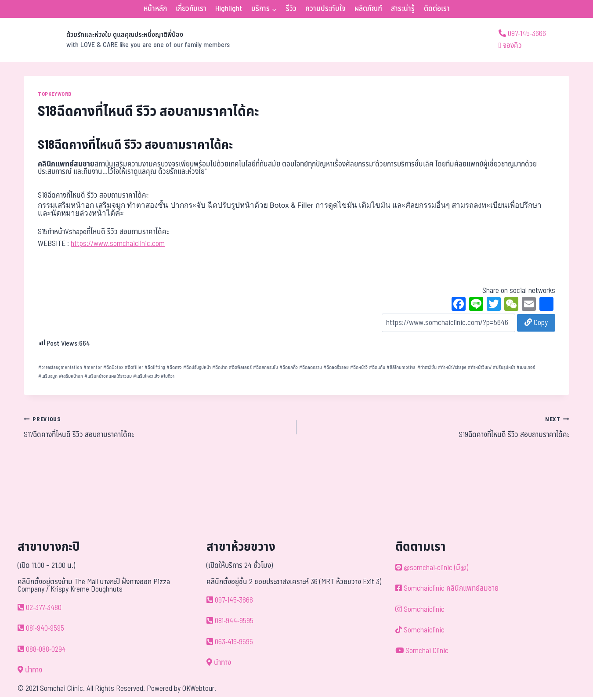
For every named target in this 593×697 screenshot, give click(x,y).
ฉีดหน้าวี (359, 367)
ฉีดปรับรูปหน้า (197, 367)
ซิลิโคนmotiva (401, 367)
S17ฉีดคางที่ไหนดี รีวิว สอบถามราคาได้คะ (156, 427)
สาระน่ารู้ (403, 8)
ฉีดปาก (220, 367)
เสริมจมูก (48, 376)
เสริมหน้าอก (71, 376)
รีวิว (291, 8)
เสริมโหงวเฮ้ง (146, 376)
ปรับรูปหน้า (504, 367)
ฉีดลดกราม (310, 367)
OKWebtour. (199, 688)
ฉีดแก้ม (377, 367)
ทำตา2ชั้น (427, 367)
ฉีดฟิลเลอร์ (240, 367)
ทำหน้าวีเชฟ (480, 367)
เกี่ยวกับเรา (191, 8)
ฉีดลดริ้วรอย (336, 367)
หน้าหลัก (155, 8)
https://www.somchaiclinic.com (118, 243)
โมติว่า (167, 376)
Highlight (228, 8)
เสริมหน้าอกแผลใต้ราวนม (108, 376)
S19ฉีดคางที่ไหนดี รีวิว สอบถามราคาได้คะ (436, 427)
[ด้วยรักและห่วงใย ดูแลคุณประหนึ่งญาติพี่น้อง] (127, 40)
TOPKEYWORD (55, 94)
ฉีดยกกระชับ (265, 367)
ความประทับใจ (325, 8)
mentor (92, 367)
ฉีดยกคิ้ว (288, 367)
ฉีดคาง (173, 367)
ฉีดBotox (113, 367)
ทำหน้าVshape (452, 367)
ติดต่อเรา (437, 8)
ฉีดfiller (134, 367)
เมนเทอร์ (526, 367)
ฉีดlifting (155, 367)
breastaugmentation (60, 367)
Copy (536, 323)
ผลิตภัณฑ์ (368, 8)
